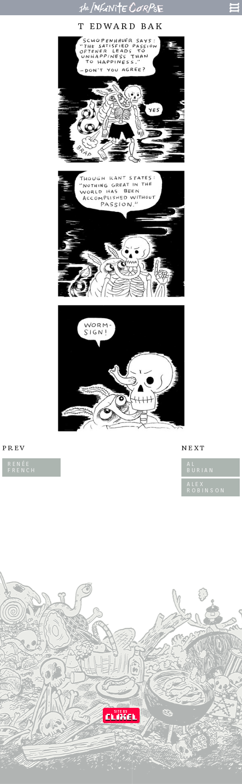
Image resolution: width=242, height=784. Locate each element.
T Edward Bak (120, 26)
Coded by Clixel (121, 715)
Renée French (22, 467)
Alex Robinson (206, 487)
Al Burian (201, 467)
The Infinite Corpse (121, 7)
